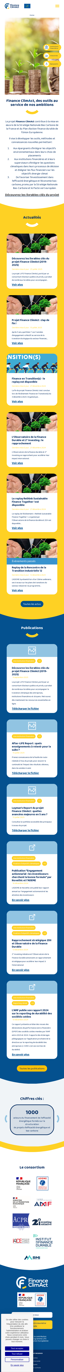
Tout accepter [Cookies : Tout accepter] (17, 1348)
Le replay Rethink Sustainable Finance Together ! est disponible (30, 501)
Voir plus (17, 284)
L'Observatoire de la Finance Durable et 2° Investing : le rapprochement (29, 440)
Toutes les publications (32, 1068)
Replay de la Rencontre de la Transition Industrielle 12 (29, 569)
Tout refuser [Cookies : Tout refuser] (17, 1354)
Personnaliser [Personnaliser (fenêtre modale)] (17, 1359)
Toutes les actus (32, 604)
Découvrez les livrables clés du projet (32, 194)
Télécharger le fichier (25, 708)
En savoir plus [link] (17, 1365)
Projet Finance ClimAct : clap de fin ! (30, 321)
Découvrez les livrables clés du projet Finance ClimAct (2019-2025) (30, 261)
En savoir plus (20, 900)
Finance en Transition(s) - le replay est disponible (28, 380)
